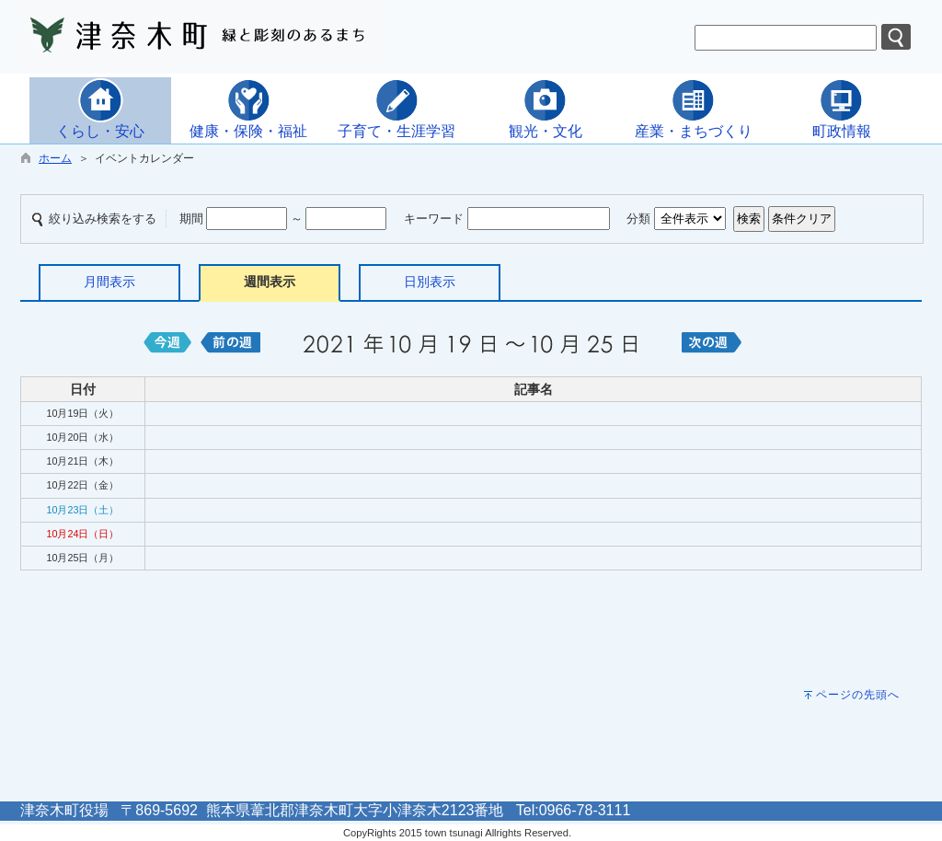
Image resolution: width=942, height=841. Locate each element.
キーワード (434, 218)
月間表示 (109, 281)
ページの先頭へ (858, 694)
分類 (638, 218)
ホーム (55, 158)
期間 (191, 218)
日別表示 (429, 281)
